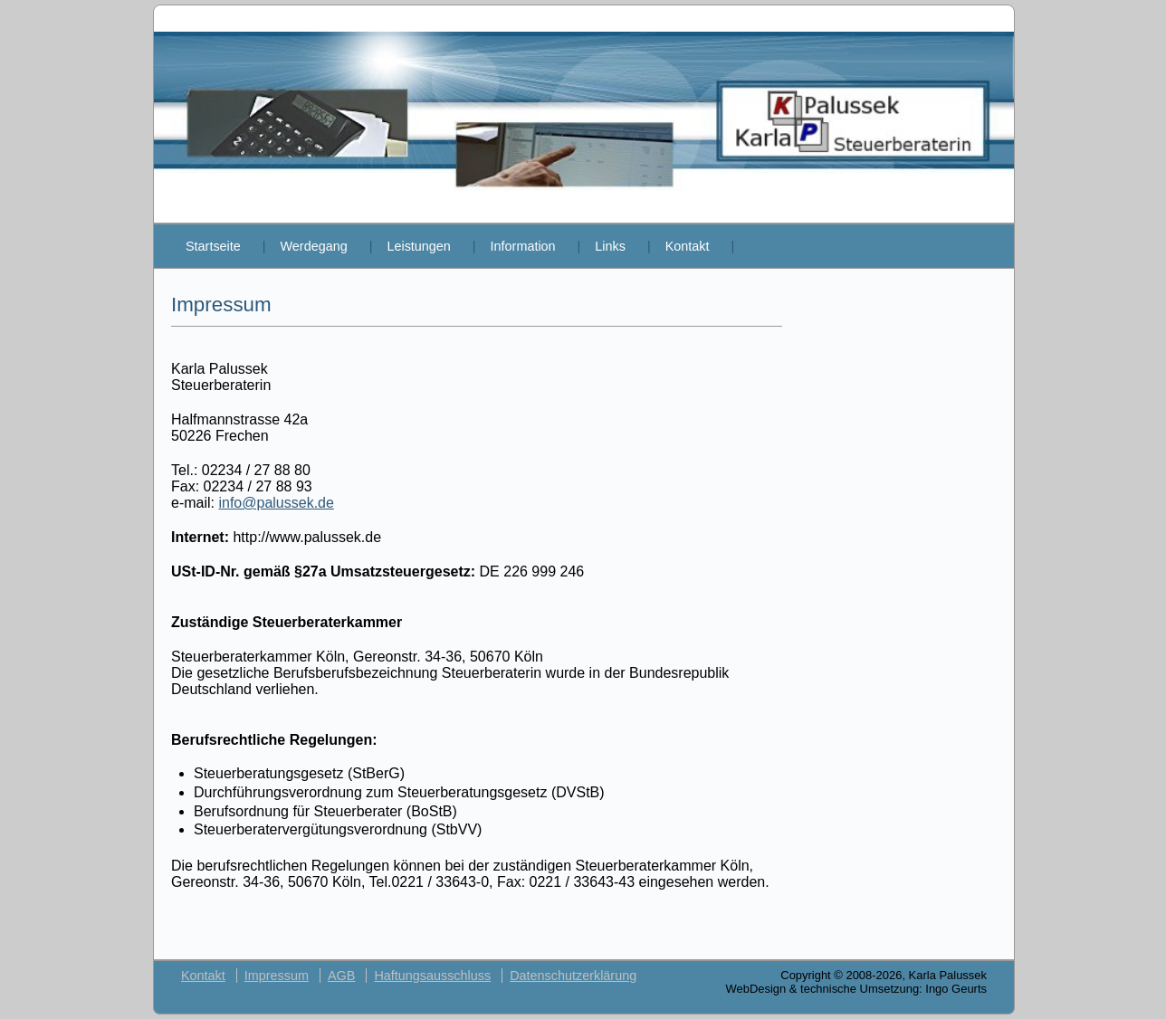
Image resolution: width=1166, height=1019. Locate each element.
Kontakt (687, 246)
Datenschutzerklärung (573, 975)
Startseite (213, 246)
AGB (341, 975)
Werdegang (314, 246)
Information (523, 246)
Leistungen (418, 246)
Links (610, 246)
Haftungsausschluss (432, 975)
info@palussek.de (275, 502)
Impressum (276, 975)
